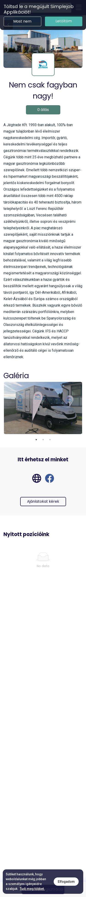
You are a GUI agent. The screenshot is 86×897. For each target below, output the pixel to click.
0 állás (43, 109)
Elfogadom (66, 881)
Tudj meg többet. (32, 889)
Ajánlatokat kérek (43, 501)
